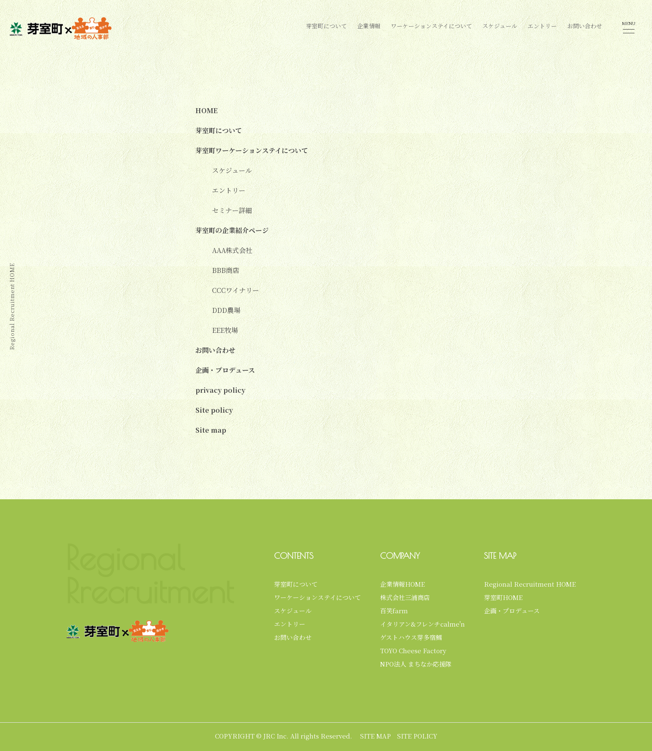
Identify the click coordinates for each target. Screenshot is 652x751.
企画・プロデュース (225, 370)
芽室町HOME (503, 597)
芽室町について (326, 26)
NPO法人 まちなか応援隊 (416, 663)
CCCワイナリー (235, 290)
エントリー (542, 26)
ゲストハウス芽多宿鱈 (411, 637)
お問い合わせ (584, 26)
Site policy (214, 410)
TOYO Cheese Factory (413, 650)
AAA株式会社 (232, 250)
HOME (206, 110)
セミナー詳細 (232, 210)
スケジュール (499, 26)
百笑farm (394, 610)
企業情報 (368, 26)
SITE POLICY (417, 735)
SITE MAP (375, 735)
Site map (210, 430)
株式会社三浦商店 (405, 597)
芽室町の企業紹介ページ (232, 230)
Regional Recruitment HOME (530, 584)
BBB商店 (225, 270)
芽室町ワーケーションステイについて (251, 150)
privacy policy (220, 390)
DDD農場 (226, 310)
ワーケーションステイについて (431, 26)
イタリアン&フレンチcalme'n (422, 624)
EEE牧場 (225, 330)
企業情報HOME (402, 584)
